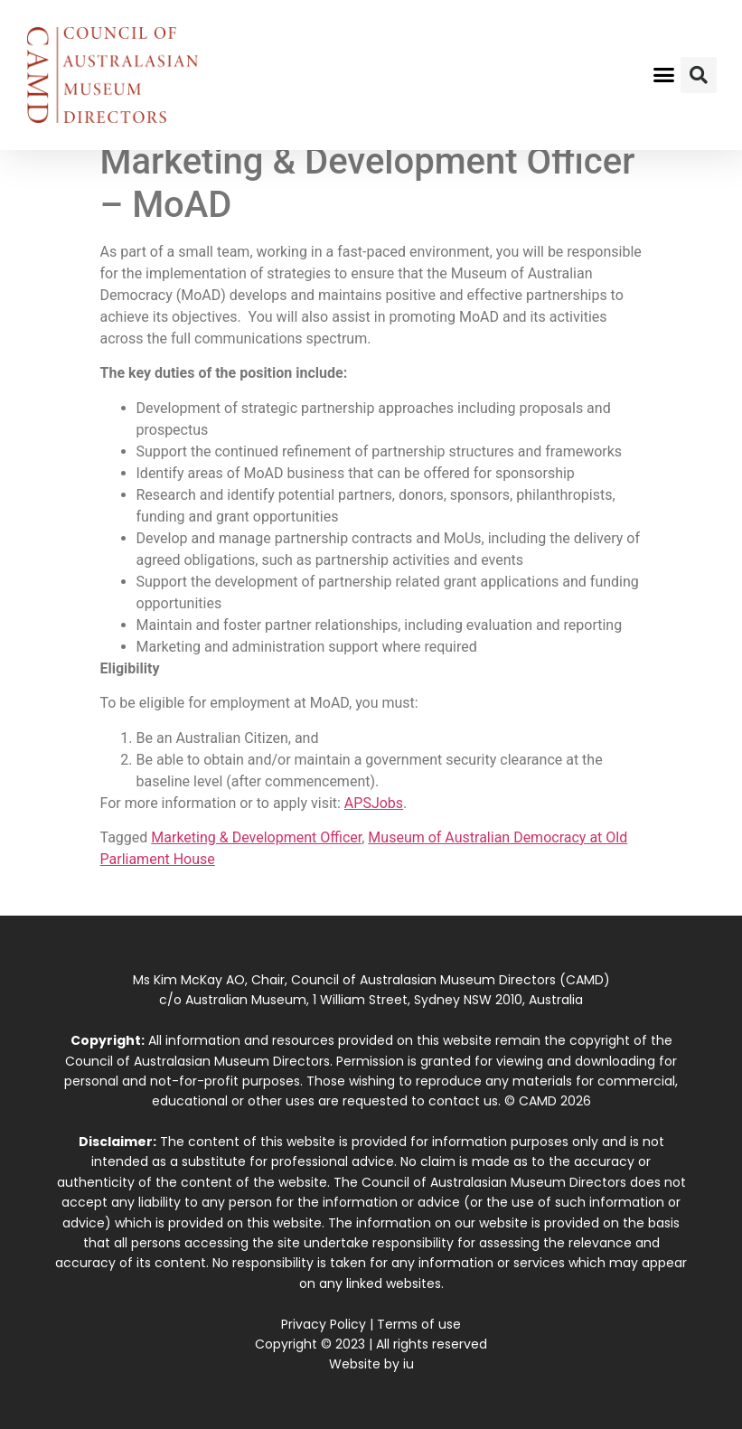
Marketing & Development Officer (256, 837)
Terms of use (419, 1324)
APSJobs (373, 803)
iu (408, 1364)
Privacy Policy (323, 1324)
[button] (663, 75)
